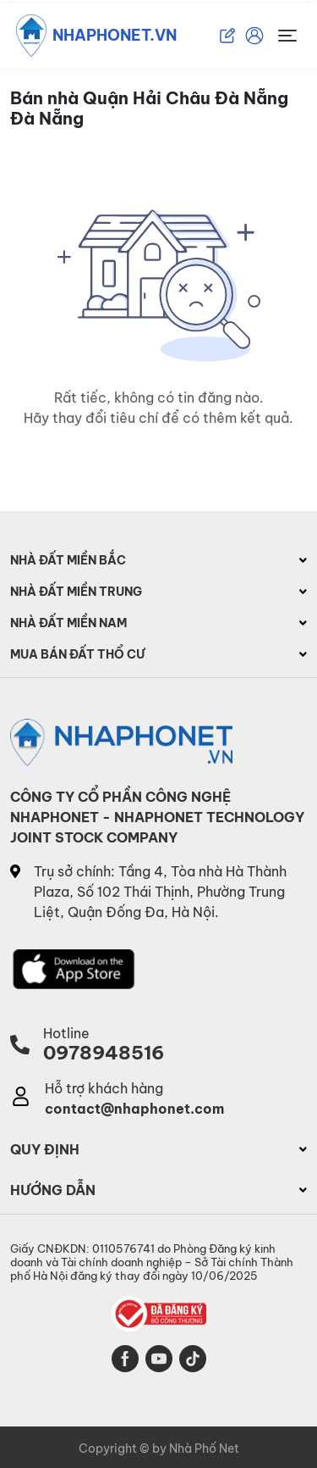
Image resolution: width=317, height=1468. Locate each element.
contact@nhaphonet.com (134, 1108)
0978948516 (103, 1053)
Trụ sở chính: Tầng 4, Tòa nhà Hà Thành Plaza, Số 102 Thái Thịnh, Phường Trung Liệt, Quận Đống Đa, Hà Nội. (160, 891)
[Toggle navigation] (287, 35)
